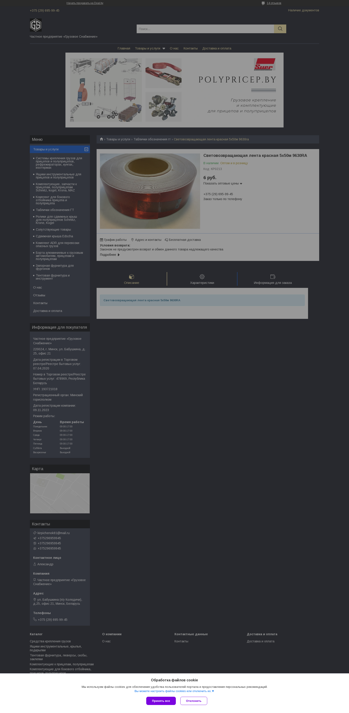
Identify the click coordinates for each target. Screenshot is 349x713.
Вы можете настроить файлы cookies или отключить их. (172, 691)
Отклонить (193, 701)
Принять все (161, 701)
